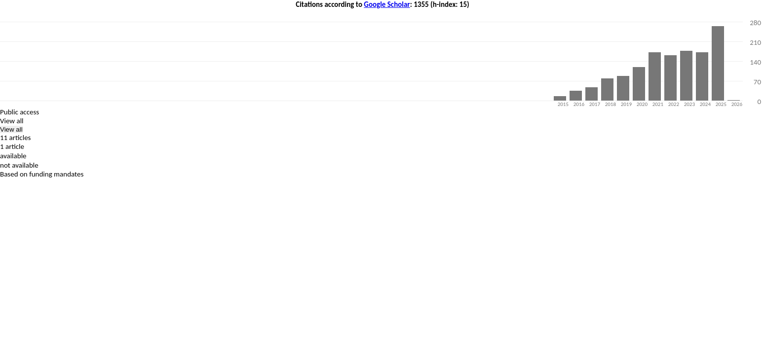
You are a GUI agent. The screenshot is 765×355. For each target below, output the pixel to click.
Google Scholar (387, 4)
